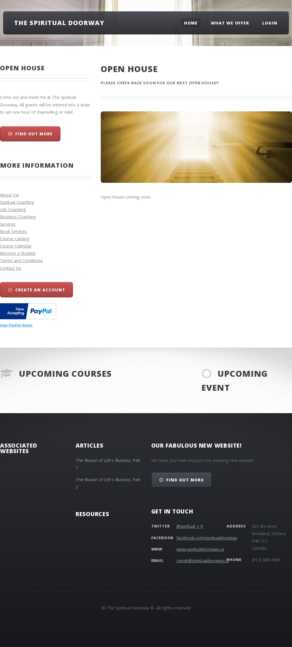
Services (7, 224)
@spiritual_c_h (189, 526)
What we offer (230, 22)
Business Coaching (18, 217)
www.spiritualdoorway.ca (200, 549)
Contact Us (10, 268)
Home (191, 22)
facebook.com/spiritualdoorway (206, 538)
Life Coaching (13, 209)
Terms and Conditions (21, 260)
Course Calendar (16, 246)
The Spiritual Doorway (59, 22)
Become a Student (18, 253)
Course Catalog (14, 238)
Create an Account (40, 289)
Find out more (34, 133)
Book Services (13, 231)
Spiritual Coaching (17, 202)
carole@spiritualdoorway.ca (202, 560)
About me (9, 195)
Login (269, 22)
